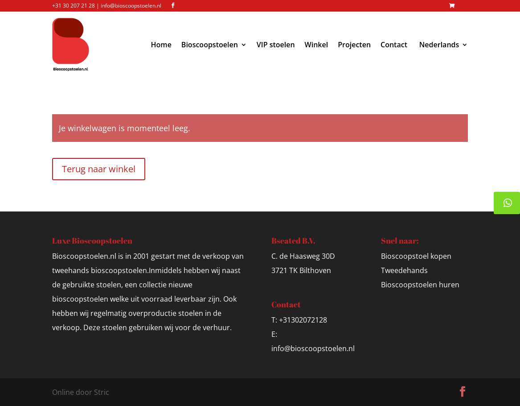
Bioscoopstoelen (209, 45)
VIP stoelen (276, 45)
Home (161, 45)
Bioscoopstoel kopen (416, 256)
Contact (394, 45)
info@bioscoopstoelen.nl (313, 348)
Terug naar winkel (98, 169)
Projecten (354, 45)
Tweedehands (404, 270)
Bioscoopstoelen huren (420, 285)
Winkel (316, 45)
